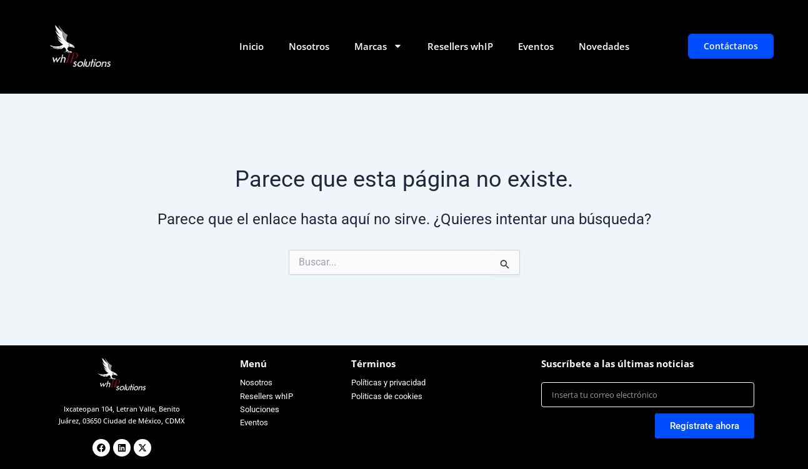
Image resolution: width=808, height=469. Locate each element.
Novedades (604, 46)
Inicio (251, 46)
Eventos (536, 46)
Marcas (378, 46)
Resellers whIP (460, 46)
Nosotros (309, 46)
